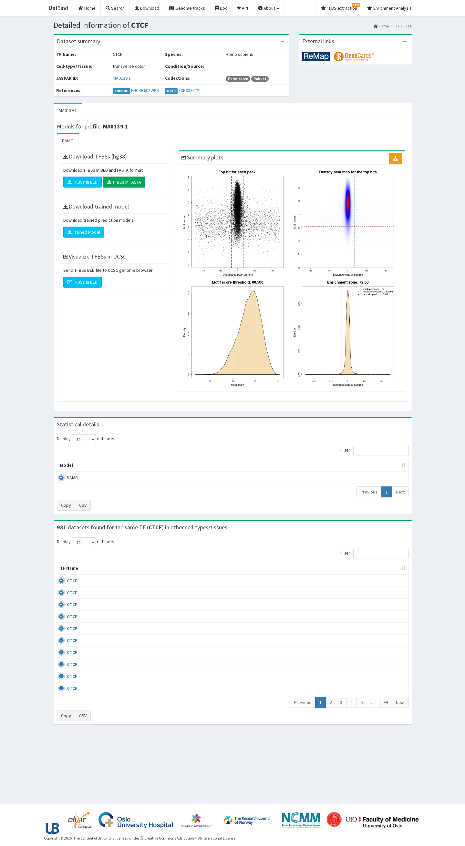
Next (400, 492)
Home (381, 26)
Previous (368, 492)
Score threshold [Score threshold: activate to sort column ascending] (286, 465)
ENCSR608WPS (145, 90)
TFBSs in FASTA (124, 182)
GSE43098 (356, 587)
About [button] (268, 8)
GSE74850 (356, 624)
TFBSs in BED (82, 182)
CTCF (65, 587)
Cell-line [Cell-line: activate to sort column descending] (93, 574)
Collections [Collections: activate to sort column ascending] (285, 574)
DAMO (68, 141)
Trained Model (83, 232)
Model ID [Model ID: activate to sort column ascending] (146, 465)
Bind (58, 8)
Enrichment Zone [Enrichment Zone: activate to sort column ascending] (194, 465)
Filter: (374, 450)
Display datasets (85, 439)
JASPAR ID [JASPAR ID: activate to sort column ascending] (390, 571)
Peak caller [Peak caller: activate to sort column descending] (104, 465)
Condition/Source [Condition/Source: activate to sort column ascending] (159, 574)
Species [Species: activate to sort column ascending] (319, 574)
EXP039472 (189, 90)
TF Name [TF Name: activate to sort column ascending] (66, 571)
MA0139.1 (122, 78)
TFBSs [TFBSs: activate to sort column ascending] (243, 465)
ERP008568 (357, 655)
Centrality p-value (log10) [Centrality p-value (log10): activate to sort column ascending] (355, 465)
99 (385, 770)
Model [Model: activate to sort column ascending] (66, 465)
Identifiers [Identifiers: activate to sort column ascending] (358, 574)
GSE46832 (356, 606)
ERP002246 (357, 637)
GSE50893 (356, 674)
